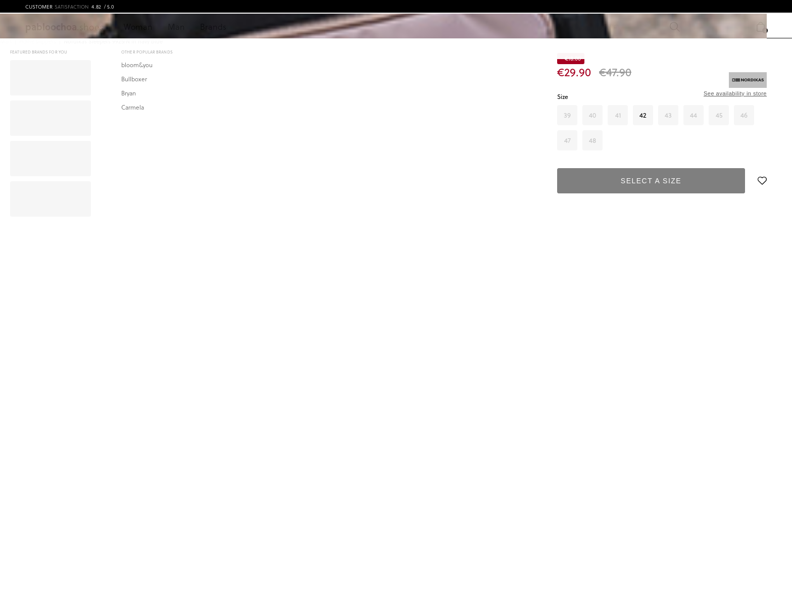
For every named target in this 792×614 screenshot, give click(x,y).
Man (176, 26)
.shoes (64, 26)
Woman (138, 26)
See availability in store (735, 93)
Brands (213, 26)
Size (562, 96)
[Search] (607, 26)
